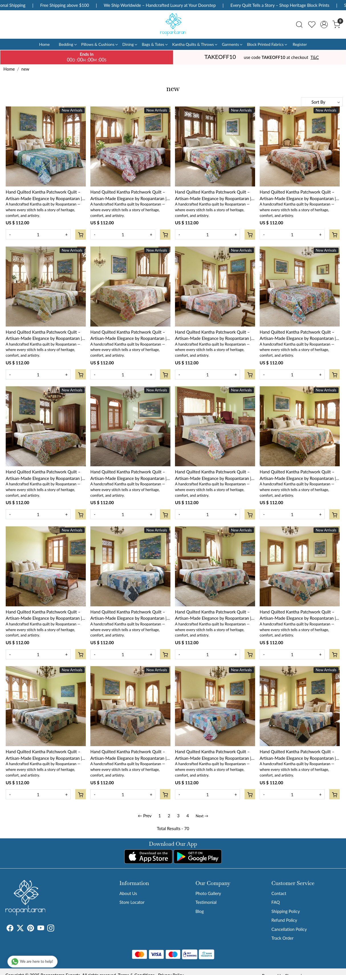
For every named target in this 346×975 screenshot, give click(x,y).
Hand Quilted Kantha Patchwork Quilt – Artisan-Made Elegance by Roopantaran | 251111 (298, 615)
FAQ (275, 902)
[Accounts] (324, 24)
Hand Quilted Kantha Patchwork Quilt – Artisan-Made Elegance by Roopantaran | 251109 (128, 755)
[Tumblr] (57, 929)
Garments (232, 44)
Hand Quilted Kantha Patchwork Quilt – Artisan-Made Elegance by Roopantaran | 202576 (44, 475)
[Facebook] (10, 929)
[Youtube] (40, 929)
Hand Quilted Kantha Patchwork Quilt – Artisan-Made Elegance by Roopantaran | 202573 (298, 475)
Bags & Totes (154, 44)
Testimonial (206, 902)
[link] (299, 24)
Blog (200, 911)
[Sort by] (322, 101)
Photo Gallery (208, 893)
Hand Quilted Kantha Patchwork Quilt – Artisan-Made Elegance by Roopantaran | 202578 (213, 335)
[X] (20, 929)
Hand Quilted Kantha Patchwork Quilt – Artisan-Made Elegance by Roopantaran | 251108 (213, 755)
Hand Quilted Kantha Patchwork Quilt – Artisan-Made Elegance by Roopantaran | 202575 (128, 475)
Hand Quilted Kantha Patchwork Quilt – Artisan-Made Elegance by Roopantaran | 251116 (44, 615)
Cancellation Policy (289, 929)
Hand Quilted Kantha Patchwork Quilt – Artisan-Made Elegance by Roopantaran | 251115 (128, 615)
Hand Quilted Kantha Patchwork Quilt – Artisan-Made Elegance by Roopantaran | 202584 (44, 195)
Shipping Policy (285, 911)
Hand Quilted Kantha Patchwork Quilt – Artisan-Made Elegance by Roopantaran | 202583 (128, 195)
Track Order (282, 938)
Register (300, 44)
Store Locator (131, 902)
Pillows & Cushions (99, 44)
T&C (315, 57)
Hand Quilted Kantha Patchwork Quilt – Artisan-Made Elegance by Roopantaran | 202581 (298, 195)
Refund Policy (284, 920)
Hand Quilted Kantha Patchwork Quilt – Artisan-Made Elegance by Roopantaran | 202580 (44, 335)
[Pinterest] (30, 929)
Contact (278, 893)
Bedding (67, 44)
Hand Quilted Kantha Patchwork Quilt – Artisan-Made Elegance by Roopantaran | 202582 (213, 195)
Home (44, 44)
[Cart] (80, 234)
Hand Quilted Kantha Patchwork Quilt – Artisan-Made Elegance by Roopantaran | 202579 (128, 335)
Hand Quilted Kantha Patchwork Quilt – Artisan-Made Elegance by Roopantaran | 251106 (298, 755)
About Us (128, 893)
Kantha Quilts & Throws (194, 44)
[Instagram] (50, 929)
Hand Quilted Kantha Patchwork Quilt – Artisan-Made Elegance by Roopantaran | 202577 (298, 335)
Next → (202, 816)
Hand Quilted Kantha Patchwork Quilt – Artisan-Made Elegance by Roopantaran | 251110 (44, 755)
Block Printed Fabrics (267, 44)
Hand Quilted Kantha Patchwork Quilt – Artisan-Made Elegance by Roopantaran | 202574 (213, 475)
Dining (129, 44)
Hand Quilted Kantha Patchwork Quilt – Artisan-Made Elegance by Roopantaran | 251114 (213, 615)
